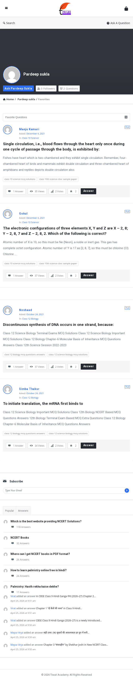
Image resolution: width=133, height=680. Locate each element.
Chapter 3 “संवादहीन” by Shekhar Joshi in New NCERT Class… (76, 644)
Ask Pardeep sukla (18, 88)
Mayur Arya (17, 632)
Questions (69, 88)
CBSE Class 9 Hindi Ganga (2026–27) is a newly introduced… (69, 620)
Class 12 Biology (30, 318)
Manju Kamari (29, 129)
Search (9, 23)
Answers (23, 510)
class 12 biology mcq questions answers (24, 354)
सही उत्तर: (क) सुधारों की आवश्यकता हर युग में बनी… (66, 632)
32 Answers (20, 543)
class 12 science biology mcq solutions (68, 354)
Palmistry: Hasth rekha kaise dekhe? (35, 586)
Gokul (23, 213)
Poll (127, 127)
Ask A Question (118, 23)
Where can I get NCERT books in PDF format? (40, 554)
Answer (88, 190)
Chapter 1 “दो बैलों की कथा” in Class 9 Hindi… (59, 608)
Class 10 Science (30, 137)
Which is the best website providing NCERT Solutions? (46, 521)
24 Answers (20, 576)
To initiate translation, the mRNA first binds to (43, 403)
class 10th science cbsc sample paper (58, 179)
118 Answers (21, 527)
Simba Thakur (29, 389)
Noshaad (25, 310)
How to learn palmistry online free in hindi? (39, 570)
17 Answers (20, 592)
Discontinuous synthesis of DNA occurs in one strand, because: (58, 324)
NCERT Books (20, 537)
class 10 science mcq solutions (19, 179)
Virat (13, 596)
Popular (9, 510)
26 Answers (20, 559)
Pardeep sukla (36, 74)
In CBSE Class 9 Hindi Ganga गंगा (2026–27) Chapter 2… (66, 596)
